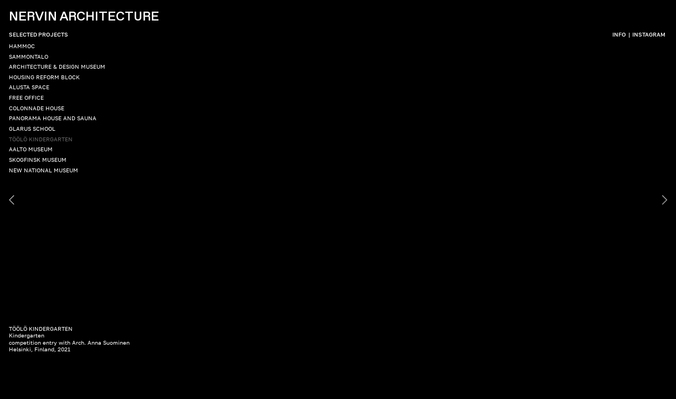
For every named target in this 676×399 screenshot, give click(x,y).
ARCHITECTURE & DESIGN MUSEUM (57, 66)
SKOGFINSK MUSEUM (37, 159)
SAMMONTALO (28, 56)
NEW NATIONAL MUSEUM (43, 170)
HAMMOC (22, 46)
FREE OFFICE (26, 97)
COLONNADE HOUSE (36, 108)
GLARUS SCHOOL (32, 128)
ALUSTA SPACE (29, 87)
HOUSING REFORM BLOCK (44, 77)
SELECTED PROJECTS (38, 34)
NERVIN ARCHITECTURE (84, 17)
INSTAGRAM (648, 34)
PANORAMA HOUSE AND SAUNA (52, 118)
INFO (619, 34)
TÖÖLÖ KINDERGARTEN (41, 139)
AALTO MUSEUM (31, 149)
